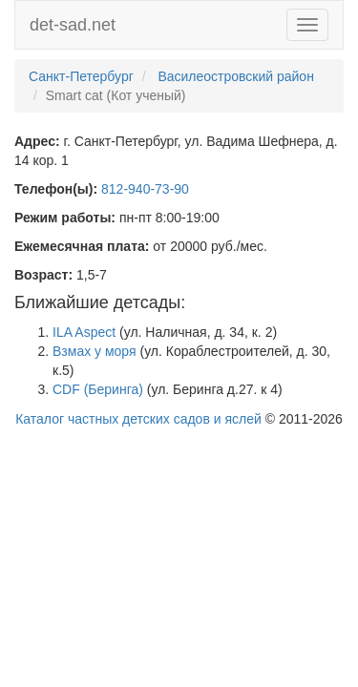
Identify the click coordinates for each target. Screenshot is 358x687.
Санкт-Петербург (81, 76)
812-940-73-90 (145, 189)
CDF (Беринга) (98, 389)
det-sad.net (73, 24)
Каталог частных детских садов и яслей (138, 419)
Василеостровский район (236, 76)
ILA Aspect (84, 332)
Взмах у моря (95, 351)
